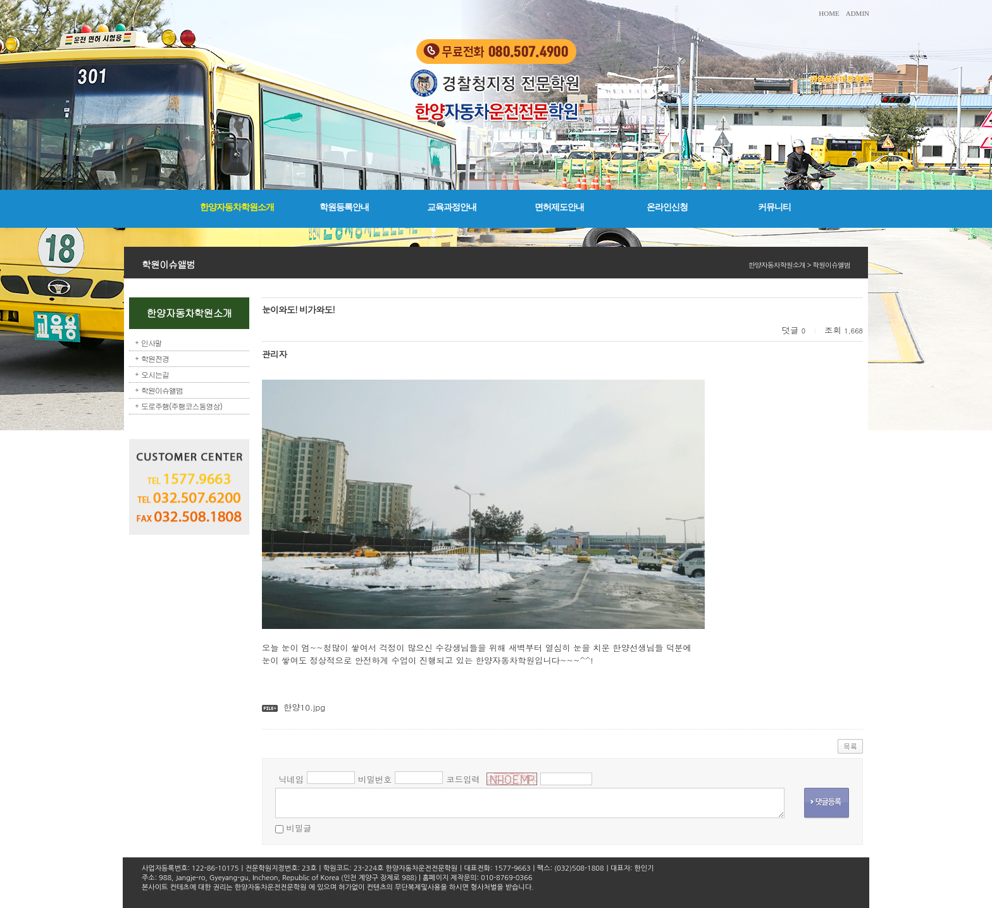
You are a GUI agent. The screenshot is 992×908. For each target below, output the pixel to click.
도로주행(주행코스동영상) (181, 406)
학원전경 (155, 358)
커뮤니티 (774, 207)
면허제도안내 (559, 207)
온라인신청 (667, 207)
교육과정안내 (451, 207)
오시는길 (155, 374)
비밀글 (298, 828)
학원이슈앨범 (162, 390)
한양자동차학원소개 (237, 207)
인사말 (151, 342)
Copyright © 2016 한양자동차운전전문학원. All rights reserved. (239, 896)
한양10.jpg (304, 707)
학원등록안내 (344, 207)
